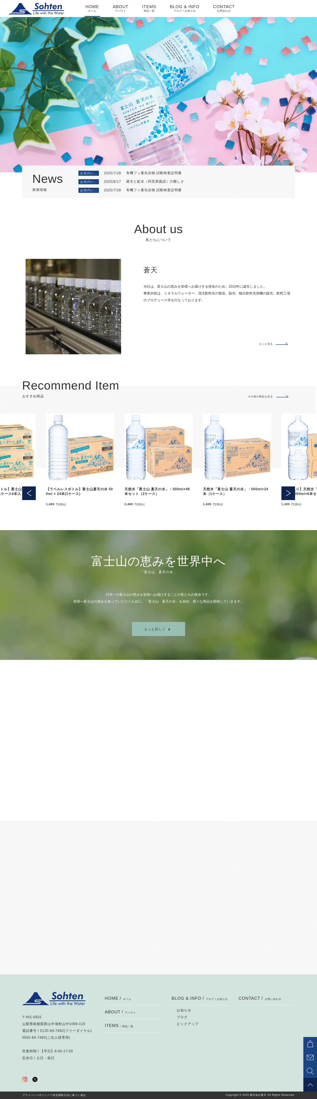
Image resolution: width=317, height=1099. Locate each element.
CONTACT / (260, 998)
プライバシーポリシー (36, 1095)
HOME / (118, 998)
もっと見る (266, 343)
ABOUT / (120, 1012)
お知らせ (184, 1010)
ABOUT (121, 8)
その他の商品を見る (260, 396)
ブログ (182, 1017)
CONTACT (224, 8)
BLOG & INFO (185, 8)
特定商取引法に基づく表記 (69, 1095)
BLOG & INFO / (200, 998)
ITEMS (149, 8)
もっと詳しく (155, 629)
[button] (29, 448)
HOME (92, 8)
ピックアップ (187, 1024)
